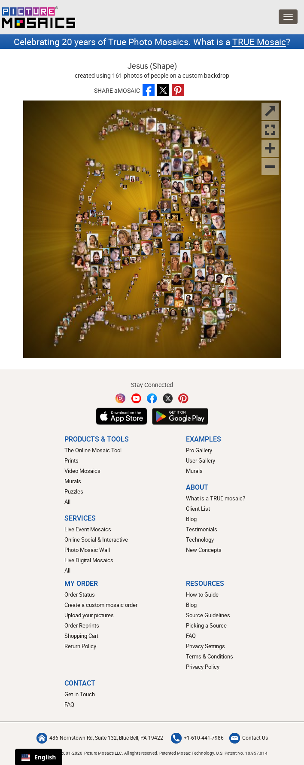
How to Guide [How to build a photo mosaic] (202, 594)
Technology (200, 539)
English (38, 757)
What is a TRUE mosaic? (215, 498)
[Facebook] (152, 398)
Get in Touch (79, 694)
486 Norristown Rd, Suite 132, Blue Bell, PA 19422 (99, 738)
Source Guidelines (208, 615)
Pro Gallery (199, 450)
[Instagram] (121, 398)
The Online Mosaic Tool (93, 450)
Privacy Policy (202, 667)
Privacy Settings (205, 646)
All (67, 502)
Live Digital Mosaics (88, 560)
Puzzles (73, 491)
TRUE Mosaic (259, 42)
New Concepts (204, 550)
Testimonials (201, 529)
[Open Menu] (288, 16)
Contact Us (248, 738)
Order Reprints (81, 625)
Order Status (79, 594)
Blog (191, 519)
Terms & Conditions (209, 656)
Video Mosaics (82, 471)
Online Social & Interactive (96, 539)
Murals (72, 481)
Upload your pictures (89, 615)
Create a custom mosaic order (100, 605)
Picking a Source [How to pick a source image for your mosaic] (206, 625)
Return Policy (80, 646)
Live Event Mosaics (87, 529)
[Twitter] (168, 398)
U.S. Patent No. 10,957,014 (242, 753)
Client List (198, 508)
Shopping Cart (81, 636)
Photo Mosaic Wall (87, 550)
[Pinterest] (183, 398)
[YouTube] (136, 398)
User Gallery (200, 460)
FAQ (191, 636)
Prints (71, 460)
